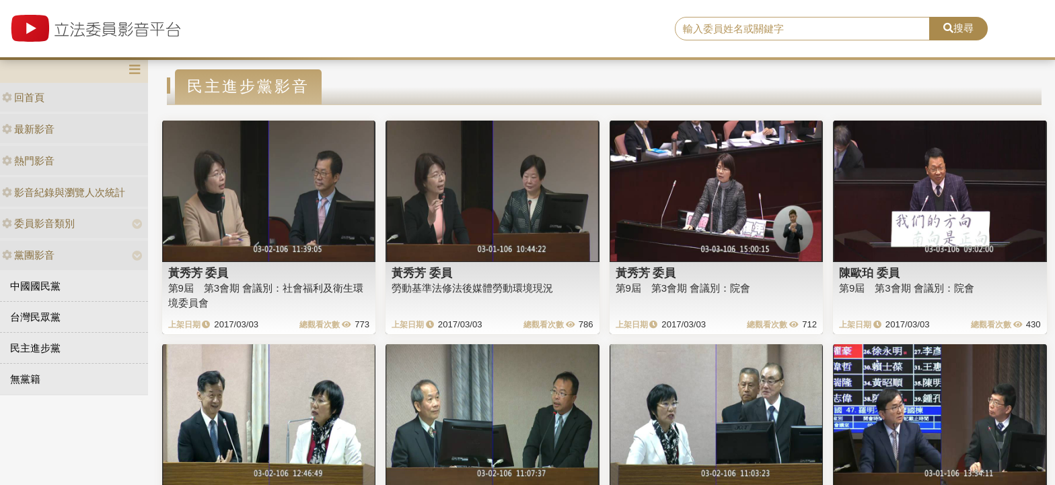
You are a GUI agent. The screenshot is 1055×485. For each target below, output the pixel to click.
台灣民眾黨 (35, 317)
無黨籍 (25, 379)
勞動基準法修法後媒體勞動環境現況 (472, 288)
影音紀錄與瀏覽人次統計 (63, 192)
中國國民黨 (35, 286)
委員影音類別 (38, 223)
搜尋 (958, 28)
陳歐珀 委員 (869, 273)
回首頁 (23, 97)
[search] (803, 29)
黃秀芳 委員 (198, 273)
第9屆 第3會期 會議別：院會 (683, 288)
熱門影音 (28, 160)
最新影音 (28, 129)
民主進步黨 (35, 348)
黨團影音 (28, 255)
